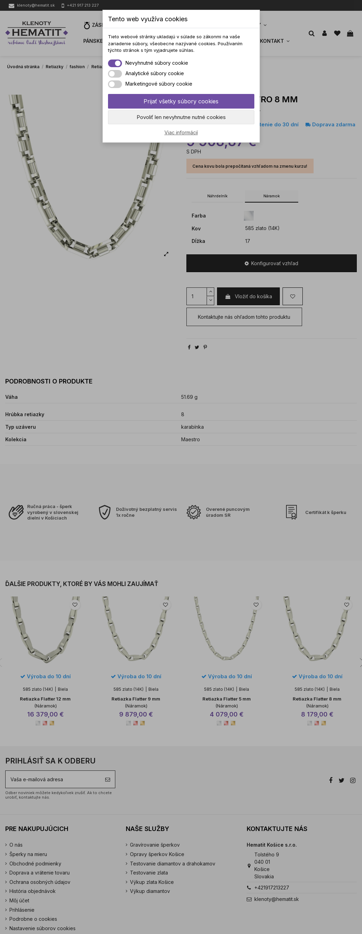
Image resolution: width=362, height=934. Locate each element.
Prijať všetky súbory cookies (181, 101)
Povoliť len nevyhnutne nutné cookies (181, 117)
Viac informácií (181, 132)
